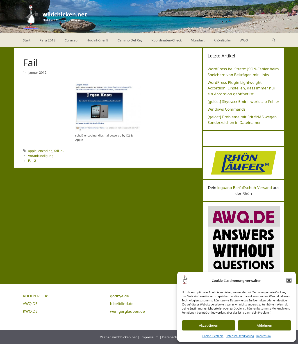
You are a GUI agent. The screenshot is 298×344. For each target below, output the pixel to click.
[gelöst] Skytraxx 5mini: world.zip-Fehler (244, 101)
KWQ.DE (30, 311)
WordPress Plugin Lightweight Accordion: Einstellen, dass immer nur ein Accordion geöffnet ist (241, 88)
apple (32, 151)
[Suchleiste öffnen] (273, 40)
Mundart (198, 40)
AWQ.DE (30, 303)
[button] (289, 280)
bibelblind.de (121, 303)
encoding (45, 151)
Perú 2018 (47, 40)
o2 (62, 151)
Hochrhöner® (97, 40)
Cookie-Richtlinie (212, 336)
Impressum (263, 336)
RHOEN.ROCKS (36, 295)
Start (27, 40)
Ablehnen (264, 325)
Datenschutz (172, 337)
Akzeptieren (208, 325)
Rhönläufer (222, 40)
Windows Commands (227, 109)
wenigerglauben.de (127, 311)
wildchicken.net (65, 14)
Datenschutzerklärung (240, 336)
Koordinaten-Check (166, 40)
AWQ (244, 40)
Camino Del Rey (130, 40)
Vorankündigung (41, 156)
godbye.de (119, 295)
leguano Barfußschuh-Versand (244, 187)
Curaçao (70, 40)
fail (56, 151)
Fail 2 (32, 160)
